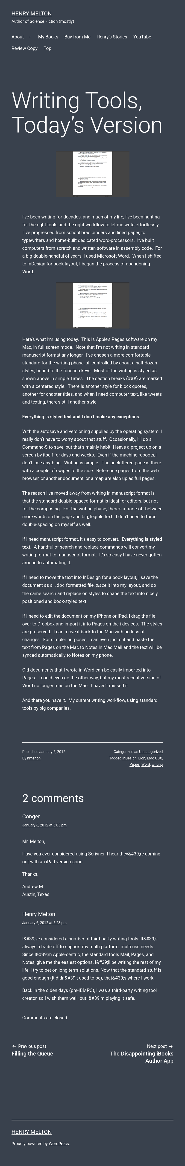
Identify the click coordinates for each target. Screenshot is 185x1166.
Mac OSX (154, 758)
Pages (134, 764)
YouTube (142, 37)
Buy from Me (77, 37)
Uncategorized (151, 752)
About (18, 37)
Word (145, 764)
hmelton (34, 758)
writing (157, 764)
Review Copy (25, 48)
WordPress (59, 1143)
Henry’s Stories (112, 37)
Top (47, 48)
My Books (48, 37)
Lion (141, 758)
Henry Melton (32, 13)
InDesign (129, 758)
